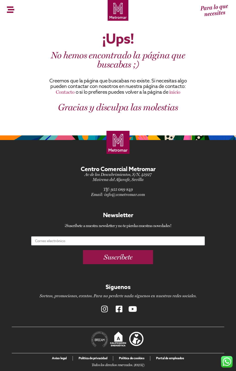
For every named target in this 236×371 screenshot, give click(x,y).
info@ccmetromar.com (124, 194)
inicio (174, 92)
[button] (118, 257)
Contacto (65, 92)
